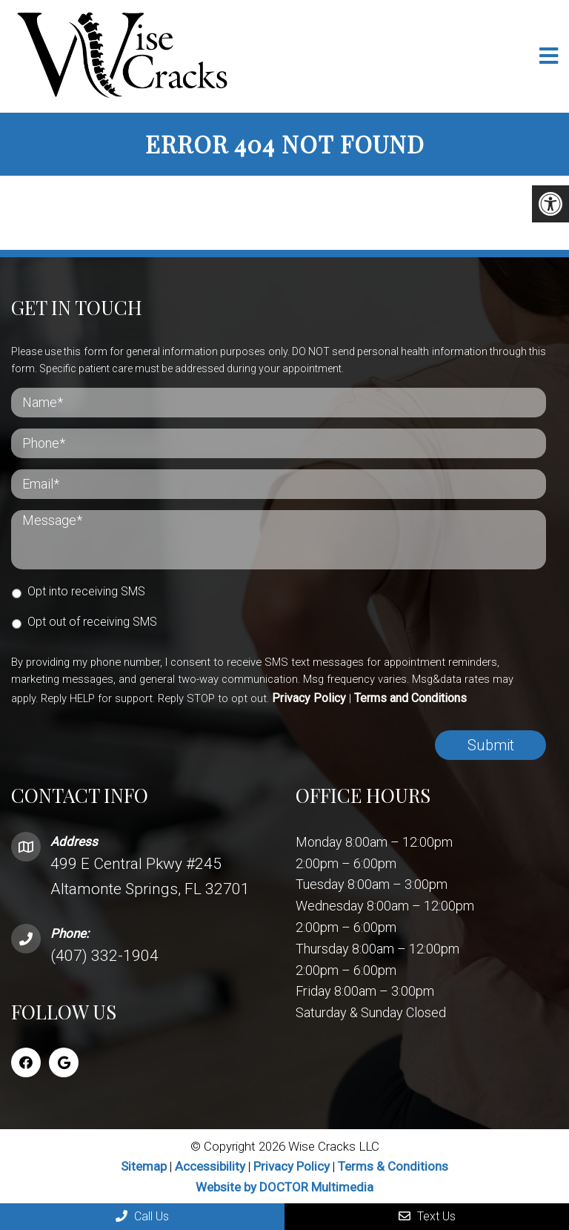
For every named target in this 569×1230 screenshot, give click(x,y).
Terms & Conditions (393, 1166)
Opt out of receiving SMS (92, 622)
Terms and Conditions (410, 698)
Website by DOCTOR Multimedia (284, 1187)
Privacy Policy (309, 698)
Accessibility (210, 1166)
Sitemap (144, 1166)
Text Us (427, 1216)
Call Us (142, 1216)
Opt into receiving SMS (86, 591)
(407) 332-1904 (104, 956)
